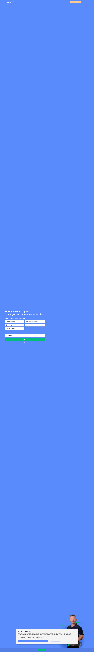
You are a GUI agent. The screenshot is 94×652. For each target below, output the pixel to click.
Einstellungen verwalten (55, 641)
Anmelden (86, 2)
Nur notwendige (40, 641)
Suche (25, 339)
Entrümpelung (29, 325)
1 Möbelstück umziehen (31, 321)
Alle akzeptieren (25, 641)
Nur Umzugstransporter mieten (12, 325)
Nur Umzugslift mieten (11, 328)
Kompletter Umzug (10, 321)
